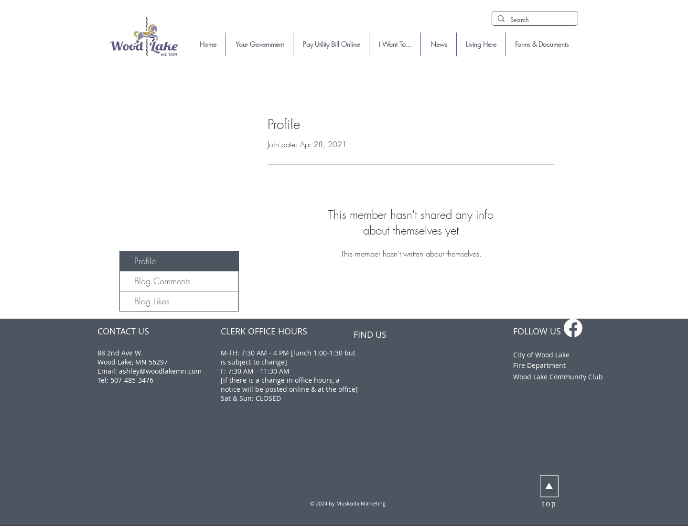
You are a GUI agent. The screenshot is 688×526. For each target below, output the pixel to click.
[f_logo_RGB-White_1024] (573, 328)
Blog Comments (162, 281)
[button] (259, 44)
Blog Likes (152, 301)
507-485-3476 (131, 380)
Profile (145, 261)
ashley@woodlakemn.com (160, 371)
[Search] (534, 19)
